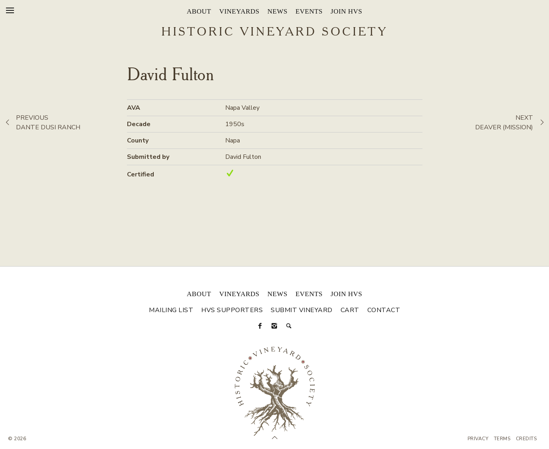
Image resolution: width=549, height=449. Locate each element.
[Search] (289, 326)
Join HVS (346, 11)
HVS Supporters (232, 310)
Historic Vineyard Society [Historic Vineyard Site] (274, 32)
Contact (383, 310)
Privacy (478, 438)
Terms (502, 438)
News (277, 11)
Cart (350, 310)
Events (309, 11)
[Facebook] (260, 326)
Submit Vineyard (302, 310)
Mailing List (171, 310)
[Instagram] (275, 326)
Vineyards (239, 11)
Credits (526, 438)
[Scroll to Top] (275, 438)
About (199, 11)
